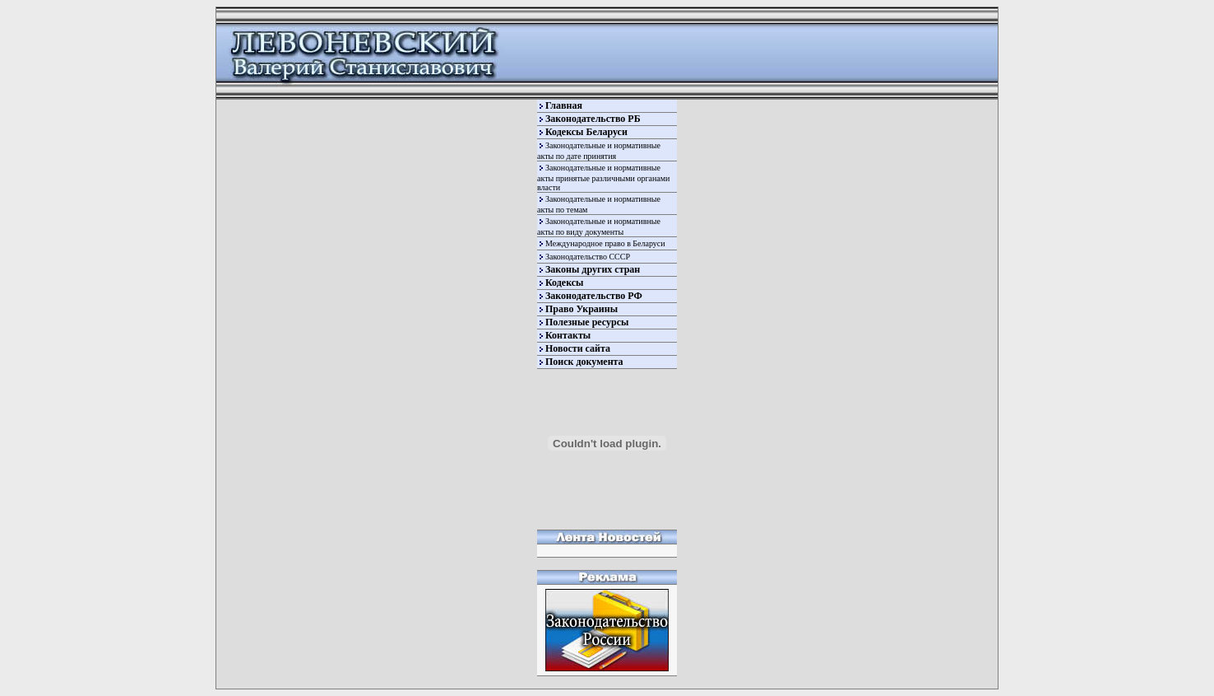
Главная (563, 105)
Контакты (568, 335)
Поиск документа (584, 361)
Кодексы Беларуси (586, 132)
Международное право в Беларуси (605, 243)
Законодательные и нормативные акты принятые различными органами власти (603, 177)
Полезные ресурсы (586, 322)
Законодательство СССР (587, 256)
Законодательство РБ (593, 118)
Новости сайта (577, 348)
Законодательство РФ (593, 295)
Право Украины (581, 309)
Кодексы (564, 282)
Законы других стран (592, 269)
